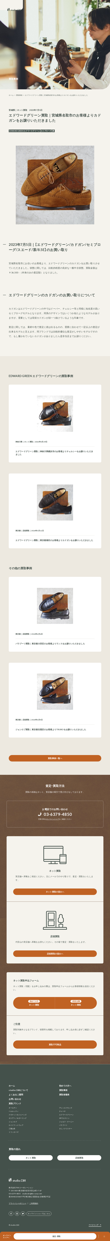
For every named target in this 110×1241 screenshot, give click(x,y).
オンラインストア (52, 819)
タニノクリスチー (65, 1128)
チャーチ (62, 1111)
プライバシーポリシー (17, 1203)
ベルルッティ (13, 1111)
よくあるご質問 (16, 1094)
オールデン (13, 1108)
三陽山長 (12, 1128)
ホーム (11, 95)
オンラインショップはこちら (39, 1213)
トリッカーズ (13, 1132)
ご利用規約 (33, 1203)
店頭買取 (79, 1158)
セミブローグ (46, 131)
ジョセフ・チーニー (66, 1122)
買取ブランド (15, 1103)
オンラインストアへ (7, 1236)
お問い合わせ (15, 1099)
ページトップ (93, 1225)
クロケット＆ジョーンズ (17, 1115)
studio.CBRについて (18, 1090)
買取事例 (19, 95)
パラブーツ (63, 1125)
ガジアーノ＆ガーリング (17, 1118)
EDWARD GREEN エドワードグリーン (24, 131)
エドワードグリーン (66, 1115)
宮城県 (12, 110)
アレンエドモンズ (65, 1108)
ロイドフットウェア (16, 1125)
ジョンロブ (13, 1122)
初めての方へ (65, 1085)
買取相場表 (64, 1094)
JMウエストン (64, 1118)
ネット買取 (22, 110)
